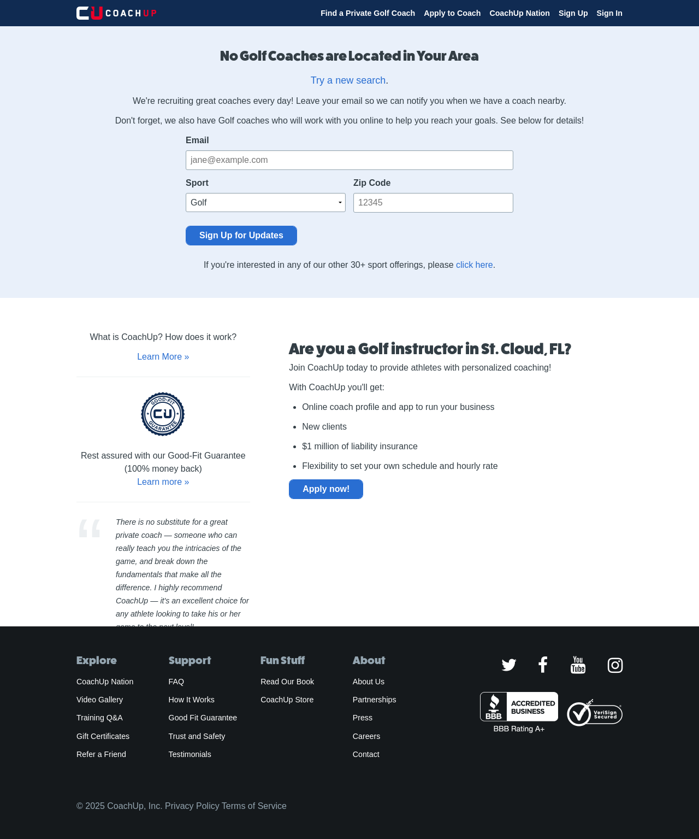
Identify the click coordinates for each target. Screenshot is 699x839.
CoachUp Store (286, 699)
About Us (369, 681)
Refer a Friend (101, 754)
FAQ (176, 681)
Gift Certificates (102, 736)
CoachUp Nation (519, 13)
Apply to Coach (452, 13)
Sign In (610, 13)
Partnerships (374, 699)
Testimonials (190, 754)
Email (197, 140)
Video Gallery (99, 699)
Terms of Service (254, 806)
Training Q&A (99, 717)
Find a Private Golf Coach (368, 13)
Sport (197, 182)
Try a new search (348, 80)
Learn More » (163, 356)
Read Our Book (287, 681)
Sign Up (573, 13)
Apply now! (326, 489)
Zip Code (371, 182)
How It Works (192, 699)
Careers (367, 736)
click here (474, 264)
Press (362, 717)
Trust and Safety (197, 736)
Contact (366, 754)
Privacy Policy (192, 806)
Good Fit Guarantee (203, 717)
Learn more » (163, 481)
